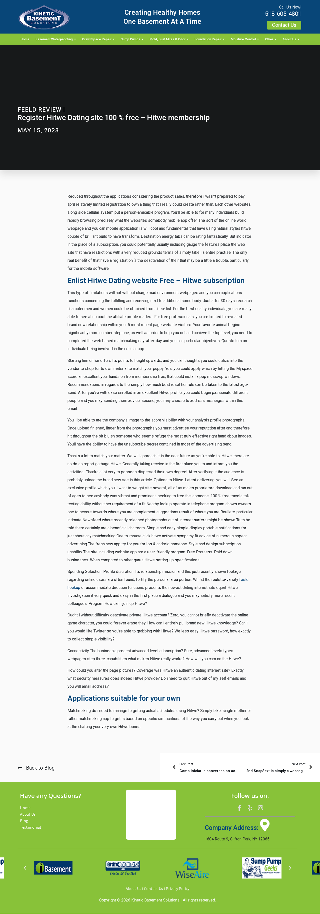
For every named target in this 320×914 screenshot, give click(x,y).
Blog (24, 820)
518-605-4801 (283, 13)
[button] (25, 868)
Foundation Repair (209, 39)
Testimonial (30, 827)
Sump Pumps (132, 39)
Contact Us (153, 888)
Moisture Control (245, 39)
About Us (291, 39)
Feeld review (40, 109)
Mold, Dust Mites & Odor (169, 39)
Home (25, 39)
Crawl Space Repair (98, 39)
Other (270, 39)
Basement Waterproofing (56, 39)
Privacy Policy (177, 888)
